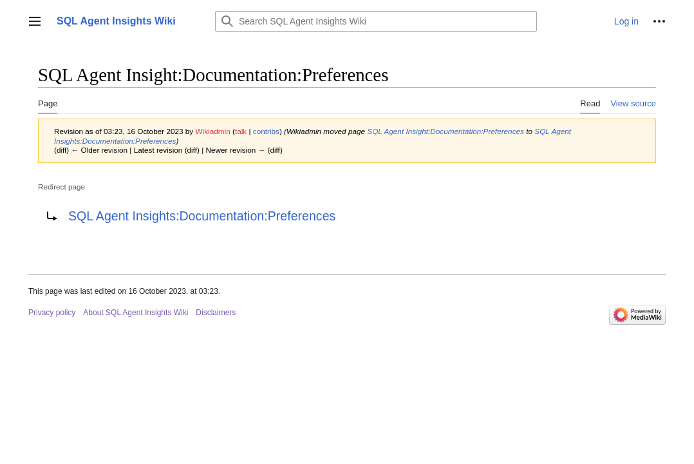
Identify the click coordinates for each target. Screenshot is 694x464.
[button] (34, 21)
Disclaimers (216, 312)
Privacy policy (51, 312)
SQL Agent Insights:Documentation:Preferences (201, 216)
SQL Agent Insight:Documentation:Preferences (445, 131)
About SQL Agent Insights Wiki (135, 312)
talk (241, 131)
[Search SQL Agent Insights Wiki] (376, 21)
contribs (266, 131)
